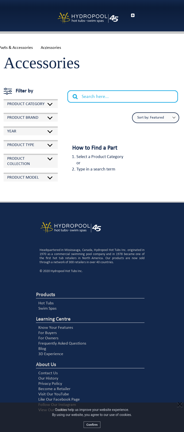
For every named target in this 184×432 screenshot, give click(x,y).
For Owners (48, 338)
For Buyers (47, 333)
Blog (42, 349)
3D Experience (50, 354)
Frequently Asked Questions (62, 343)
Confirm (92, 424)
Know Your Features (55, 327)
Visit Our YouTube (53, 394)
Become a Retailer (54, 389)
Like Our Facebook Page (59, 399)
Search (77, 93)
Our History (48, 378)
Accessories (51, 47)
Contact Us (48, 373)
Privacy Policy (50, 383)
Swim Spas (47, 308)
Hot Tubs (46, 303)
